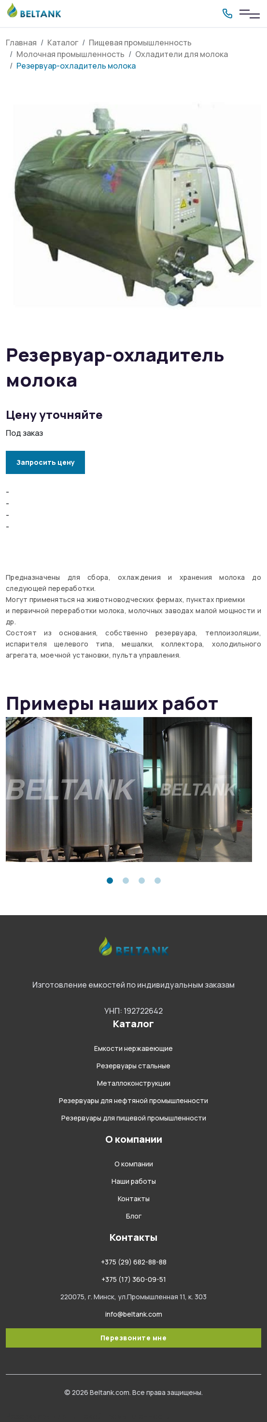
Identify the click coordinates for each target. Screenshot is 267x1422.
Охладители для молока (181, 54)
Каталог (62, 42)
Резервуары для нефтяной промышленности (133, 1100)
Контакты (134, 1198)
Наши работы (134, 1181)
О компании (133, 1163)
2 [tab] (126, 880)
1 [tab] (110, 880)
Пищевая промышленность (140, 42)
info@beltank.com (133, 1314)
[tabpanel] (70, 789)
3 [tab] (142, 880)
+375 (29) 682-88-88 (134, 1261)
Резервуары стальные (133, 1065)
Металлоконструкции (133, 1083)
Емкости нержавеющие (133, 1048)
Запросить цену (45, 462)
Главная (21, 42)
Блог (133, 1216)
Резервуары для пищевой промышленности (133, 1117)
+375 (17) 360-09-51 (133, 1279)
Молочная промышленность (70, 54)
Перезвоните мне (133, 1337)
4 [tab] (158, 880)
